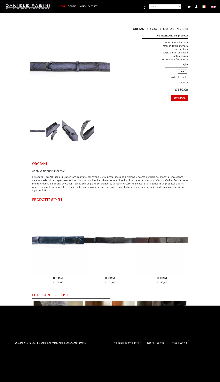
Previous (30, 246)
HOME (62, 6)
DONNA (72, 6)
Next (190, 246)
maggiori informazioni (126, 342)
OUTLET (92, 6)
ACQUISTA (179, 98)
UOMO (82, 6)
